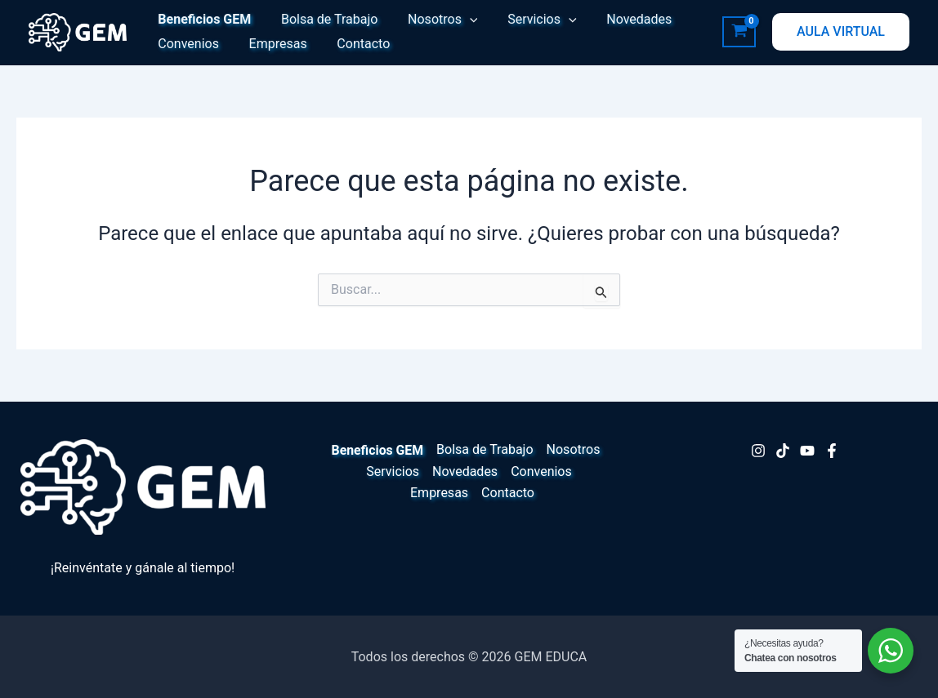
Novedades (621, 19)
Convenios (186, 43)
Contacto (354, 43)
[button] (460, 19)
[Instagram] (758, 450)
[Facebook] (831, 450)
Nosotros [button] (432, 19)
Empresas (272, 43)
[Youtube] (807, 450)
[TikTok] (782, 450)
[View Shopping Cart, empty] (739, 31)
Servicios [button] (528, 19)
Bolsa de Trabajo (324, 19)
